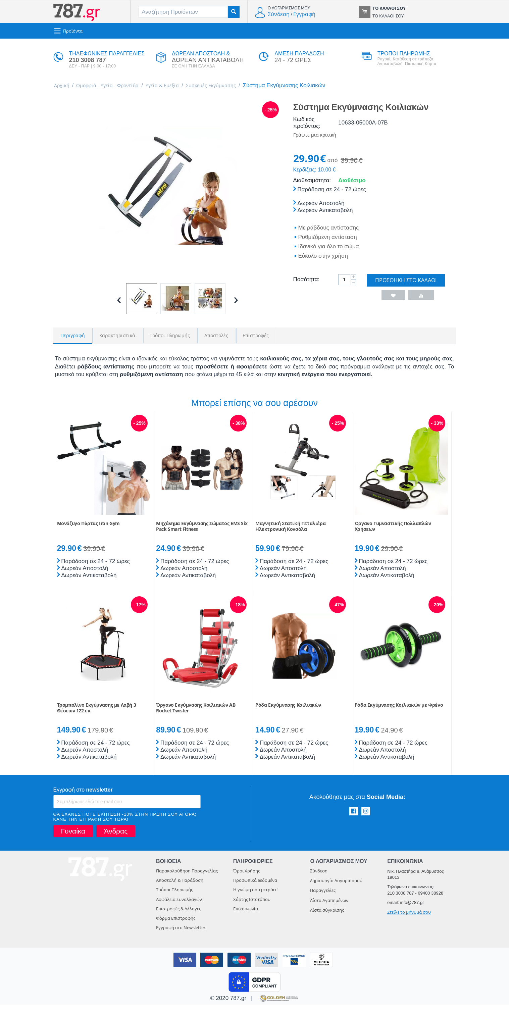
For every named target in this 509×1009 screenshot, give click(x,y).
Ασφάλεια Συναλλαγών (179, 904)
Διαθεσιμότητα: (312, 183)
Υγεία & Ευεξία (178, 86)
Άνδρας (116, 835)
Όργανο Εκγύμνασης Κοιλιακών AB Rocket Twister (195, 712)
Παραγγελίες (323, 895)
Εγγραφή (304, 14)
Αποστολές (216, 336)
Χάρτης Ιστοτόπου (251, 904)
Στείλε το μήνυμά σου (409, 916)
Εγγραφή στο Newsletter (180, 932)
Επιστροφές (256, 336)
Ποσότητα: (306, 282)
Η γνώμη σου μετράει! (255, 894)
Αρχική (63, 86)
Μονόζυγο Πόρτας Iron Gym (88, 528)
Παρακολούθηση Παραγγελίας (187, 875)
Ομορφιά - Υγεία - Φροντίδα (115, 86)
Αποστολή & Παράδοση (179, 884)
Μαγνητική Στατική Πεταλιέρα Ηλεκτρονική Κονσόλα (290, 531)
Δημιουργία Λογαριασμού (336, 885)
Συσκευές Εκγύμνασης (233, 86)
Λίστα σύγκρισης (327, 914)
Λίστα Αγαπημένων (329, 905)
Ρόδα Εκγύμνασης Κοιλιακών (288, 709)
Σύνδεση (279, 14)
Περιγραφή (72, 336)
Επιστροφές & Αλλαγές (178, 913)
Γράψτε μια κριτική (318, 136)
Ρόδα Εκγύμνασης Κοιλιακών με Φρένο (399, 709)
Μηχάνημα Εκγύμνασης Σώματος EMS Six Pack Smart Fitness (201, 531)
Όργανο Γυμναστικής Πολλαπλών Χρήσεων (393, 531)
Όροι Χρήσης (246, 875)
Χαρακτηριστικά (117, 336)
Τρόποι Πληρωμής (170, 336)
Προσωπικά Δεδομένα (255, 884)
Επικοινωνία (245, 913)
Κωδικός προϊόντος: (306, 123)
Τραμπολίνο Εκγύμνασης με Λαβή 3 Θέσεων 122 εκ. (96, 712)
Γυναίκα (73, 835)
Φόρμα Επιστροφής (175, 922)
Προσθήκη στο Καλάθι (406, 282)
